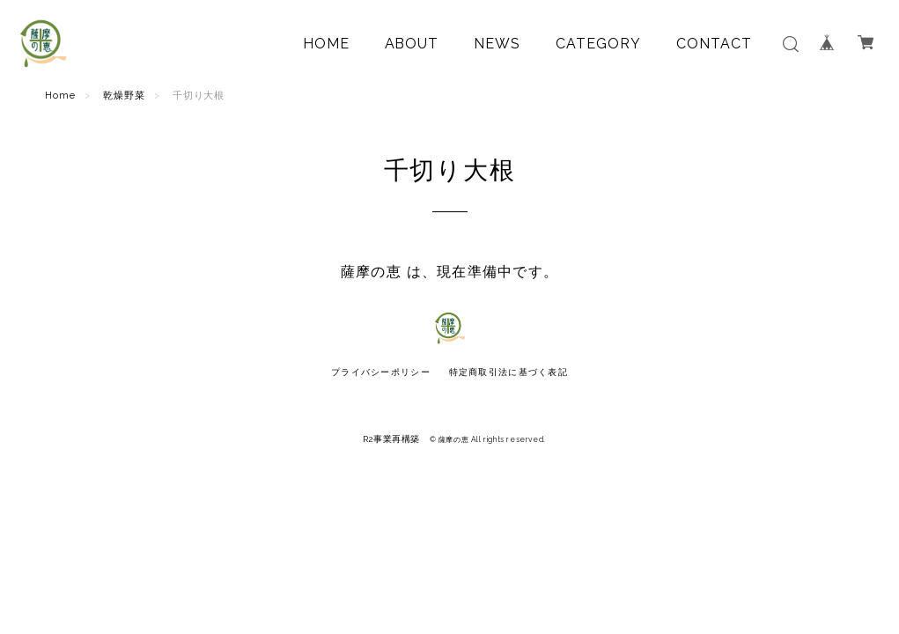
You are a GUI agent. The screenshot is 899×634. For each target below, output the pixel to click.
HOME (326, 43)
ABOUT (412, 43)
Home (60, 95)
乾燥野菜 (124, 95)
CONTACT (714, 43)
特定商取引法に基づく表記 (508, 372)
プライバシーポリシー (381, 372)
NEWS (497, 43)
